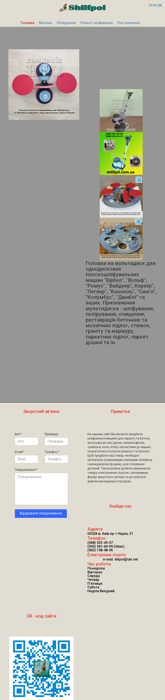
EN (151, 5)
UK (160, 5)
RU (155, 5)
